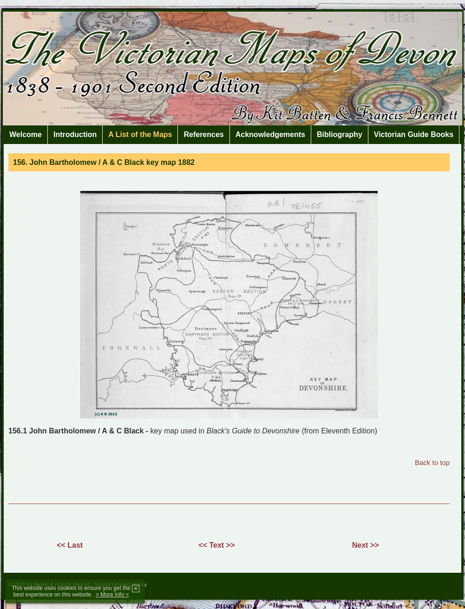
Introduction (75, 134)
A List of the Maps (140, 134)
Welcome (25, 134)
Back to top (432, 462)
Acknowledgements (270, 134)
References (203, 134)
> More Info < (112, 594)
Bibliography (339, 134)
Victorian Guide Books (413, 134)
